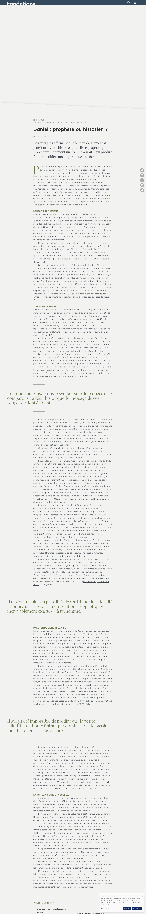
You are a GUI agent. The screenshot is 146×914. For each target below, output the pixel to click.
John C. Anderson (41, 136)
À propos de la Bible (42, 122)
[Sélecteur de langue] (128, 2)
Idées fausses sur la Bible (64, 122)
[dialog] (122, 903)
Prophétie (81, 122)
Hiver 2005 (38, 120)
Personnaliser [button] (105, 908)
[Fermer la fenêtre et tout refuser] (142, 895)
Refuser (127, 908)
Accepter (137, 908)
